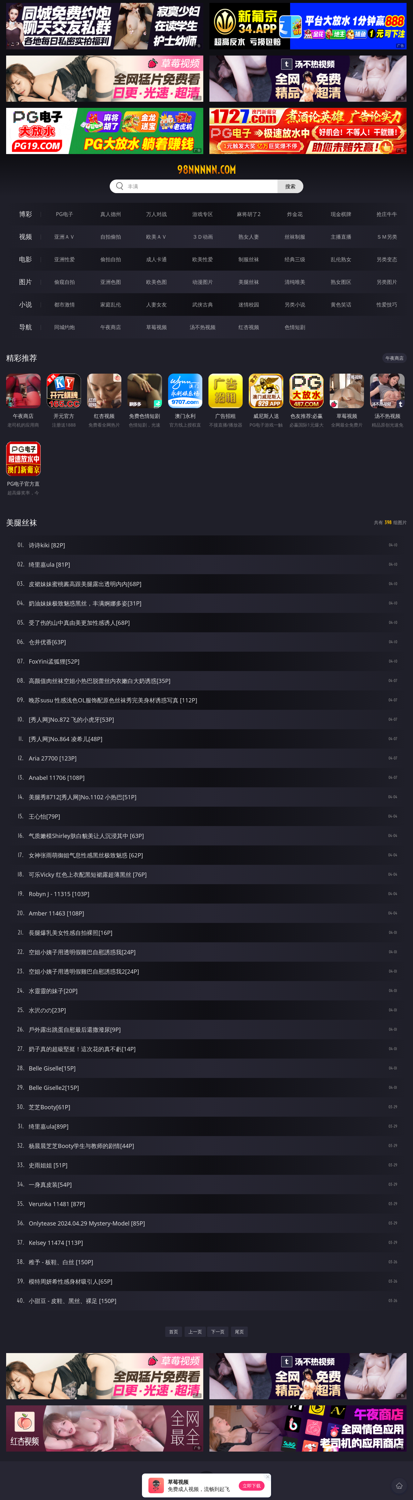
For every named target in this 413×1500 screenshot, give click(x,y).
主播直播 (341, 236)
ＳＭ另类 (387, 236)
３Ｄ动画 (202, 236)
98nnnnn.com (206, 169)
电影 (25, 259)
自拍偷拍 (110, 236)
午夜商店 (110, 327)
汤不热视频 (203, 327)
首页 (173, 1332)
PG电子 (64, 214)
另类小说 (295, 304)
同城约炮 (64, 327)
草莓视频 (156, 327)
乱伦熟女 (341, 259)
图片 (25, 281)
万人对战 (156, 214)
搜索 (290, 186)
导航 (25, 327)
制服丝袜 (248, 259)
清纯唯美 (295, 281)
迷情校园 (248, 304)
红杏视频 (248, 327)
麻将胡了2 (248, 214)
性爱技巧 (387, 304)
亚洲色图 (110, 281)
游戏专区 (202, 214)
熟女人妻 (248, 236)
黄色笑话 (341, 304)
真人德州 (110, 214)
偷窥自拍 (64, 281)
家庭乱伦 (110, 304)
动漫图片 (202, 281)
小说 (25, 304)
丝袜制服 (295, 236)
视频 (25, 236)
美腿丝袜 (248, 281)
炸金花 (295, 214)
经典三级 (295, 259)
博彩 (25, 214)
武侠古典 (202, 304)
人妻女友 (156, 304)
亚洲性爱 (64, 259)
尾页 (239, 1332)
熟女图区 (341, 281)
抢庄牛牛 (387, 214)
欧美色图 (156, 281)
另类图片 (387, 281)
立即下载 (252, 1486)
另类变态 (387, 259)
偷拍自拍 (110, 259)
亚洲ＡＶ (64, 236)
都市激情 (64, 304)
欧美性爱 (202, 259)
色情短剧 (295, 327)
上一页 (195, 1332)
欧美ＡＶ (156, 236)
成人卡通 (156, 259)
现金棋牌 (341, 214)
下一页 (218, 1332)
